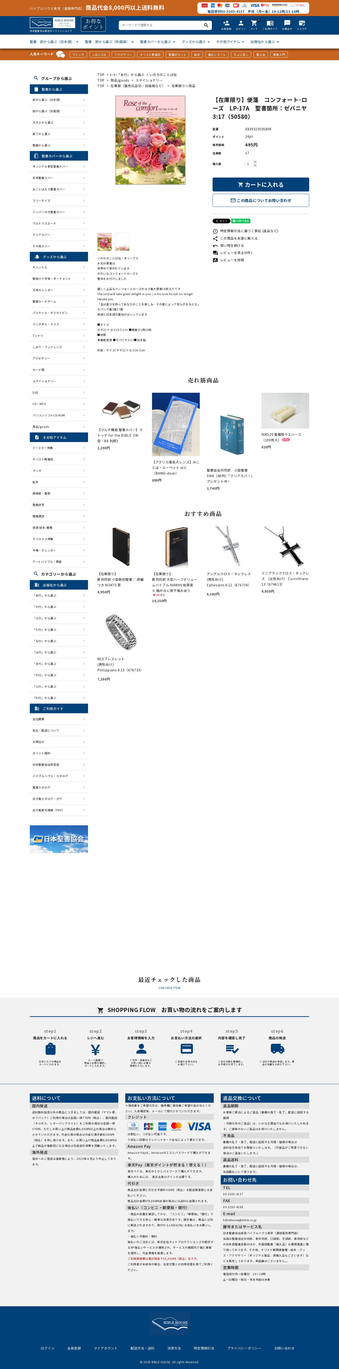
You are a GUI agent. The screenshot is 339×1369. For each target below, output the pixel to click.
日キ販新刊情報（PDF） (49, 810)
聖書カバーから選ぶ (155, 41)
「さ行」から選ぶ (46, 618)
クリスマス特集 (43, 539)
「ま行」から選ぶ (46, 664)
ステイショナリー (149, 80)
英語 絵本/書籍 (43, 527)
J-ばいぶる (99, 54)
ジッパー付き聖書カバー (49, 212)
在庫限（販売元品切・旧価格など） (138, 85)
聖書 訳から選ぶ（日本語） (52, 41)
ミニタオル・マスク (46, 324)
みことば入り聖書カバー (49, 189)
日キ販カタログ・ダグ (47, 799)
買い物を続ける (228, 245)
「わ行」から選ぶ (46, 698)
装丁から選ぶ (41, 134)
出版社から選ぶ (263, 41)
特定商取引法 (204, 1348)
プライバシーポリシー (244, 1348)
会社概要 (38, 719)
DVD (35, 392)
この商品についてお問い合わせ (261, 200)
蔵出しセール (217, 54)
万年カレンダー (43, 290)
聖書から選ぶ (41, 145)
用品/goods (120, 80)
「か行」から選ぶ (46, 607)
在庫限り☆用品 (184, 85)
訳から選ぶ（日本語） (47, 100)
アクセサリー (123, 54)
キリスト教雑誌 (150, 54)
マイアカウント (106, 1348)
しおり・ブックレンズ (47, 347)
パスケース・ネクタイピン (50, 313)
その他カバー (41, 246)
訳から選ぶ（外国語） (47, 111)
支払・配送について (46, 730)
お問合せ (38, 742)
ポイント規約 (41, 753)
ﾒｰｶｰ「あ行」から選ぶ (127, 74)
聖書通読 (38, 516)
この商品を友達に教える (235, 238)
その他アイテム (228, 41)
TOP (101, 74)
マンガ (37, 470)
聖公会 (260, 54)
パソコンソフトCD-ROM (49, 415)
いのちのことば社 (163, 74)
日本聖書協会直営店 (46, 764)
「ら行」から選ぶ (46, 686)
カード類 (38, 370)
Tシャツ (38, 335)
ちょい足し (241, 54)
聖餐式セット (177, 54)
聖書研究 (38, 505)
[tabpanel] (150, 140)
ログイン (47, 1348)
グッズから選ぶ (194, 41)
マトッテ (78, 54)
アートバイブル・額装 (47, 562)
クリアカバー (41, 235)
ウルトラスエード (44, 223)
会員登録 (74, 1348)
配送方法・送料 (143, 1348)
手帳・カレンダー (44, 550)
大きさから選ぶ (43, 122)
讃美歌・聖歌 (41, 493)
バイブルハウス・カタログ (50, 776)
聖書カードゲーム (44, 301)
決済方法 (174, 1348)
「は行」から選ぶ (46, 652)
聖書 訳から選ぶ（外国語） (107, 41)
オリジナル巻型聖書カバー (50, 166)
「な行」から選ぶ (46, 641)
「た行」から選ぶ (46, 629)
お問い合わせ (284, 1348)
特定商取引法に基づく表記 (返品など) (245, 230)
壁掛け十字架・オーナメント (52, 278)
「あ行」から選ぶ (46, 595)
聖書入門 (279, 54)
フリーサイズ (41, 200)
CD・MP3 (39, 404)
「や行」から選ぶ (46, 675)
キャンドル (40, 267)
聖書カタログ (41, 787)
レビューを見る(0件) (232, 252)
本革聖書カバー (43, 178)
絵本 (197, 54)
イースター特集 (43, 448)
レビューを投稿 (228, 259)
